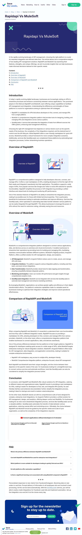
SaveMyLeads (52, 487)
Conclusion (14, 82)
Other (48, 4)
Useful (43, 4)
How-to (36, 4)
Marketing (29, 4)
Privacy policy (30, 528)
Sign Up (74, 5)
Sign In (64, 4)
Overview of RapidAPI (18, 75)
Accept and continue (35, 532)
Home (6, 12)
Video (54, 4)
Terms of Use (41, 528)
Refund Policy (52, 528)
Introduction (14, 73)
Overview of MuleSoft (18, 77)
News (23, 4)
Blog (12, 12)
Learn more (17, 533)
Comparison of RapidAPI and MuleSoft (24, 80)
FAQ (12, 84)
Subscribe (51, 516)
